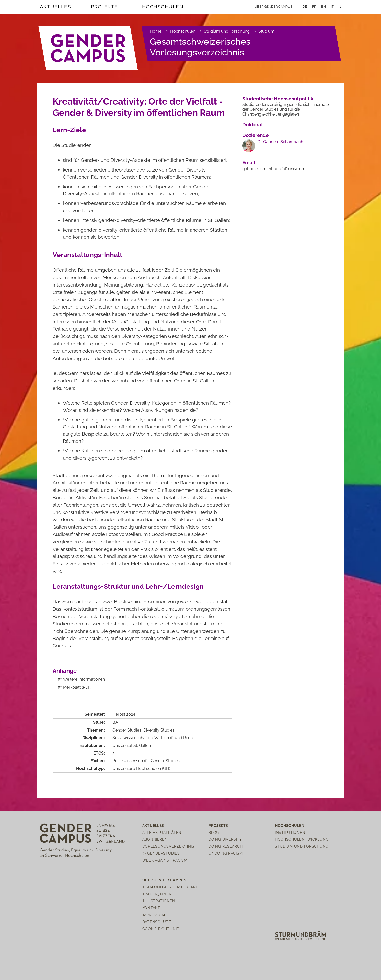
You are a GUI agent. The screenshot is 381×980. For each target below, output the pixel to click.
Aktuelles (55, 6)
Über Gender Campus (273, 6)
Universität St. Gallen (131, 745)
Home (155, 31)
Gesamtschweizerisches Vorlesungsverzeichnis (200, 47)
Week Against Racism (164, 860)
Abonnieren (155, 839)
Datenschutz (156, 922)
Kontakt (151, 908)
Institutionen (290, 832)
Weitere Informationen (84, 679)
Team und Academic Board (170, 887)
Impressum (153, 915)
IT (332, 6)
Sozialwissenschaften (132, 737)
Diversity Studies (159, 730)
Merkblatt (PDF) (77, 687)
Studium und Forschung (227, 31)
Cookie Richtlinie (160, 929)
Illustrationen (158, 901)
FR (314, 6)
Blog (214, 832)
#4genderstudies (161, 853)
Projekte (104, 6)
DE (305, 6)
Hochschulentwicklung (301, 839)
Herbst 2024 (123, 714)
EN (323, 6)
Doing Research (226, 846)
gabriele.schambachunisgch (273, 168)
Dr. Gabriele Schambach (280, 141)
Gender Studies (126, 730)
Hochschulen (163, 6)
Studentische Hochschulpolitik (278, 98)
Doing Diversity (225, 839)
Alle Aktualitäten (161, 832)
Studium (266, 31)
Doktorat (252, 124)
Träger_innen (157, 894)
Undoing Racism (226, 853)
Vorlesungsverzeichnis (168, 846)
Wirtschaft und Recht (174, 737)
